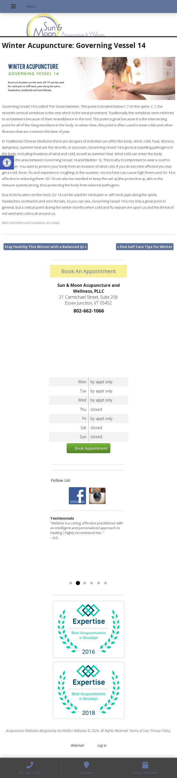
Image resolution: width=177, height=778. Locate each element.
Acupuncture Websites (22, 730)
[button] (7, 163)
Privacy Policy (160, 730)
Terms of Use (139, 730)
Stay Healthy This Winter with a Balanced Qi (46, 246)
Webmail (77, 745)
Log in (101, 745)
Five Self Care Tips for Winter (144, 246)
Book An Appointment (88, 271)
